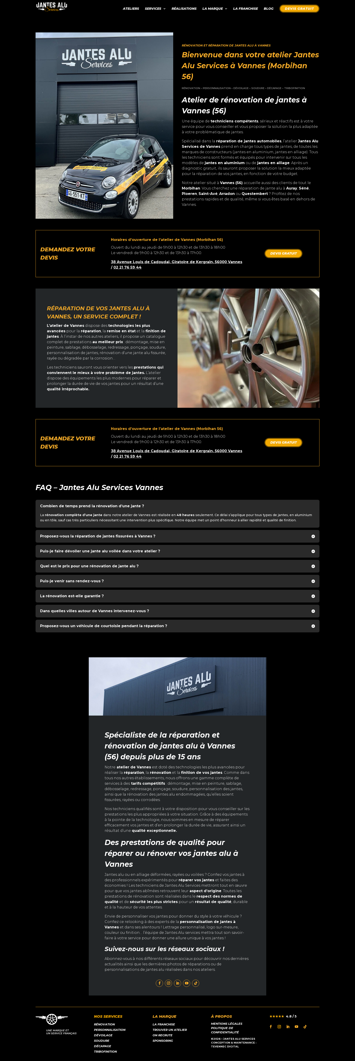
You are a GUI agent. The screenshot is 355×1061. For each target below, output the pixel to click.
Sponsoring (163, 1040)
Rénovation (104, 1024)
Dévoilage (103, 1035)
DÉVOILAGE (241, 88)
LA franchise (164, 1024)
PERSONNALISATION (217, 88)
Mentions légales (226, 1023)
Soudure (101, 1040)
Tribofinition (105, 1051)
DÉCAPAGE (274, 88)
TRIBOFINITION (294, 88)
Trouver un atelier (170, 1030)
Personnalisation (109, 1030)
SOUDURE (257, 88)
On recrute (163, 1035)
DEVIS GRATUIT (283, 253)
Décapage (102, 1046)
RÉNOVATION (191, 88)
